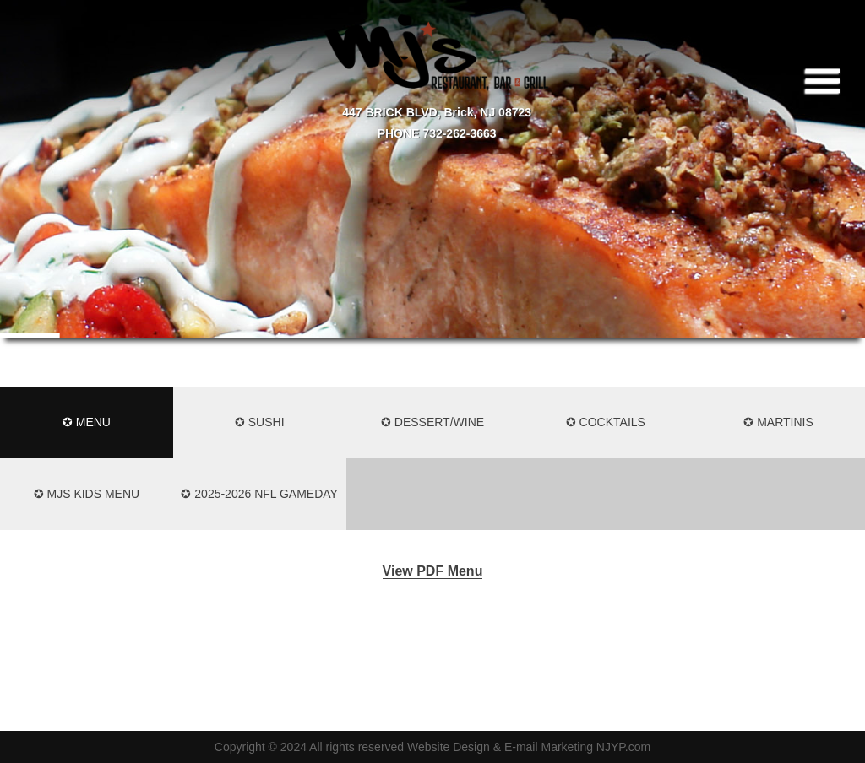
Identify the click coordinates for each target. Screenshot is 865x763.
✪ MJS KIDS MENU (87, 494)
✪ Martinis (778, 422)
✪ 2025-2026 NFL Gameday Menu (259, 508)
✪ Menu (87, 422)
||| (825, 80)
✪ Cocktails (605, 422)
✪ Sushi (260, 422)
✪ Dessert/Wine (432, 422)
